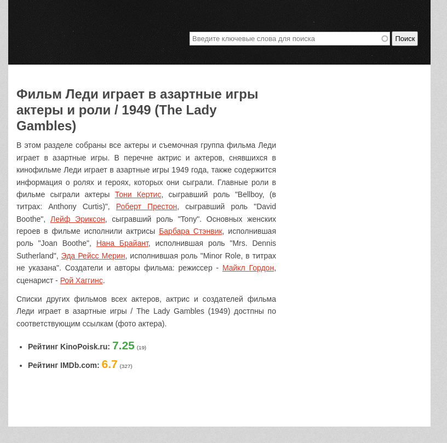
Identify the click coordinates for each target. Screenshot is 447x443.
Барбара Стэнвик (190, 231)
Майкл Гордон (248, 267)
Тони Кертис (138, 194)
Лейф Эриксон (77, 219)
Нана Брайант (122, 243)
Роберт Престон (146, 206)
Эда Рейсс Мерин (93, 255)
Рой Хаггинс (81, 280)
